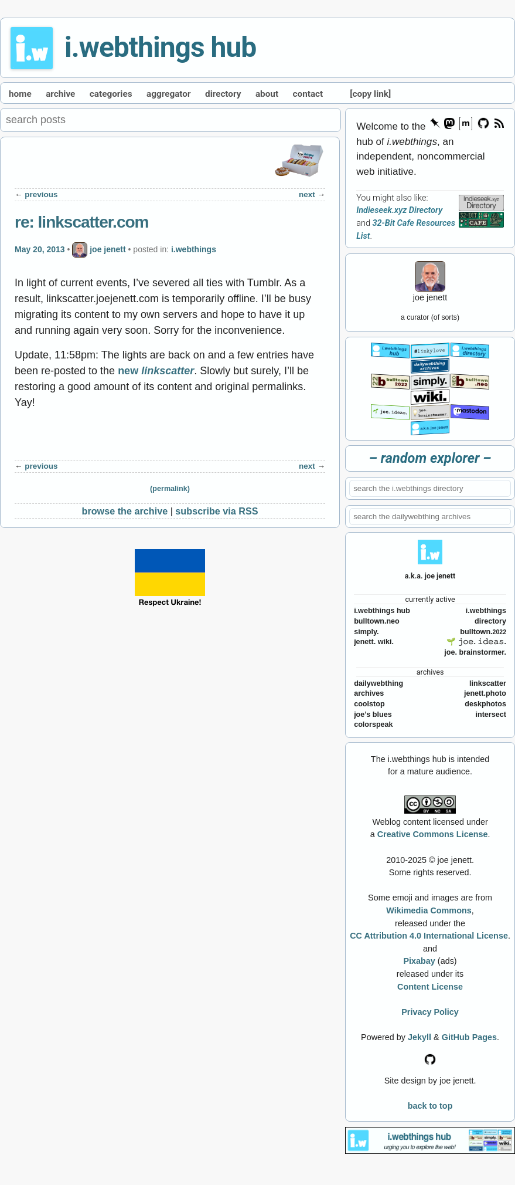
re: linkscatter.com (81, 222)
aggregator (168, 94)
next (307, 194)
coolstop (369, 704)
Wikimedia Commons (428, 910)
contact (308, 94)
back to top (430, 1105)
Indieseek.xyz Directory (399, 210)
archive (60, 94)
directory (223, 94)
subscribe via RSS (216, 511)
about (266, 94)
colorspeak (373, 724)
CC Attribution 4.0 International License (429, 935)
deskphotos (485, 704)
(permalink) (170, 489)
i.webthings (193, 248)
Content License (430, 986)
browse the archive (125, 511)
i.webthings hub (160, 47)
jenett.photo (485, 693)
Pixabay (419, 961)
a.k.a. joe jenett (430, 575)
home (20, 94)
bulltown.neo (377, 621)
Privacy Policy (430, 1012)
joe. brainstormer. (475, 652)
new (156, 371)
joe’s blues (373, 714)
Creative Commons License (432, 834)
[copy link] (370, 94)
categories (111, 94)
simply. (366, 632)
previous (41, 194)
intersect (490, 714)
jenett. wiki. (374, 642)
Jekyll (419, 1037)
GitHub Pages (469, 1037)
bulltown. (483, 632)
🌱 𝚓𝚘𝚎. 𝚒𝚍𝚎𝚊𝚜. (476, 642)
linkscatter (487, 683)
